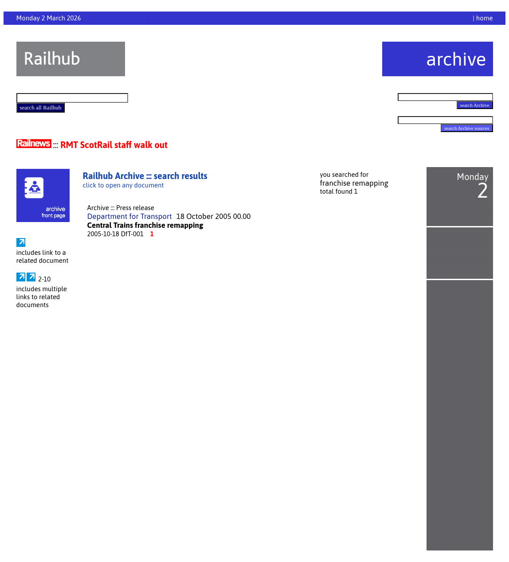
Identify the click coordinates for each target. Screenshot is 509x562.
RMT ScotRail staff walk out (114, 145)
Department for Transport (129, 216)
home (484, 18)
